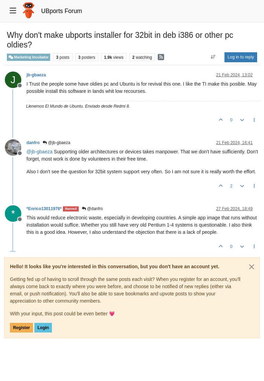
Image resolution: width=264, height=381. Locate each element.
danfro (33, 142)
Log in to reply (241, 57)
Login (43, 327)
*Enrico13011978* (44, 208)
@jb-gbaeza (56, 142)
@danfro (92, 208)
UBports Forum (61, 11)
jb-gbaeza (36, 75)
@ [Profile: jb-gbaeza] (39, 151)
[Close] (252, 267)
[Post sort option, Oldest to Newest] (213, 57)
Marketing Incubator (28, 57)
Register (21, 327)
